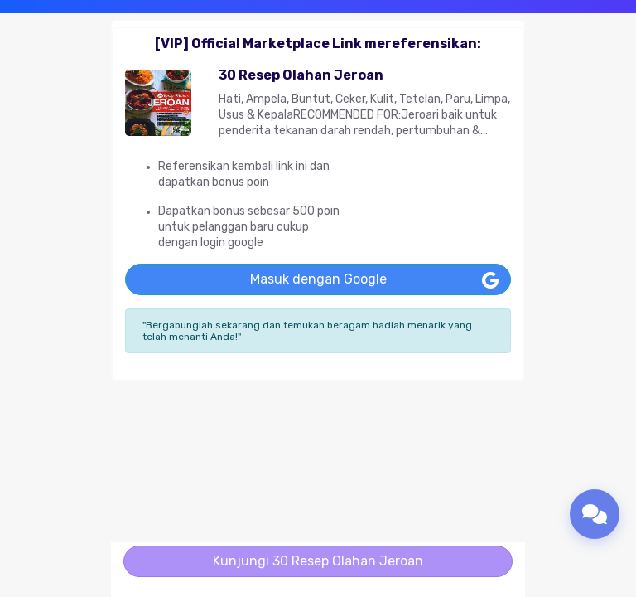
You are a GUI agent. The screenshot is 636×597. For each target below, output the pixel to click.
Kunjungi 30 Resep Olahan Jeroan (318, 561)
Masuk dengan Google (318, 279)
